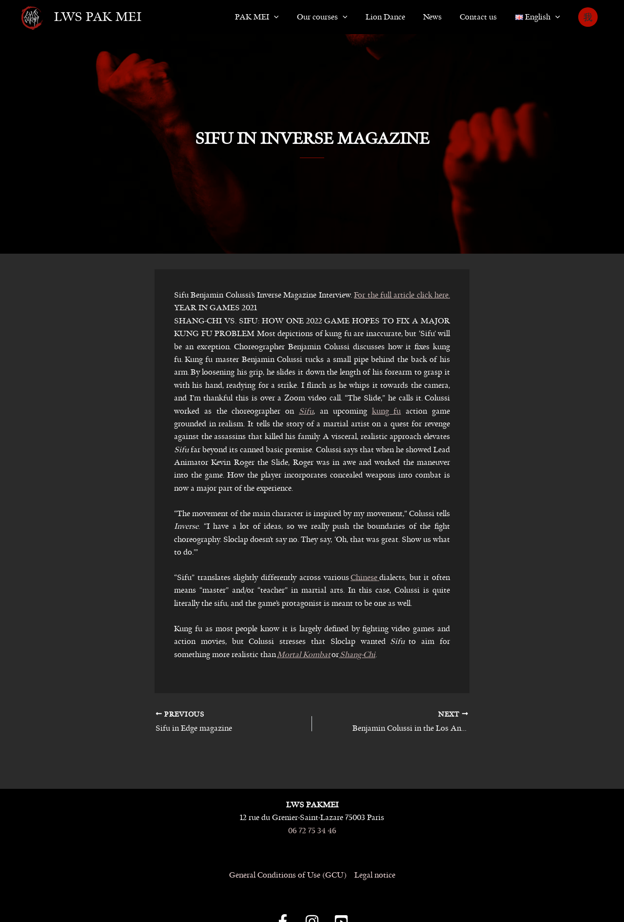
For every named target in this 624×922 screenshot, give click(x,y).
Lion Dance (397, 17)
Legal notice (374, 875)
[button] (290, 17)
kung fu (386, 411)
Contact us (485, 17)
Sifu (306, 411)
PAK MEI (273, 17)
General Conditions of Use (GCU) (288, 875)
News (441, 17)
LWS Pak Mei (97, 17)
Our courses (336, 17)
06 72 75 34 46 (312, 830)
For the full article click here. (402, 295)
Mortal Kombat (304, 654)
